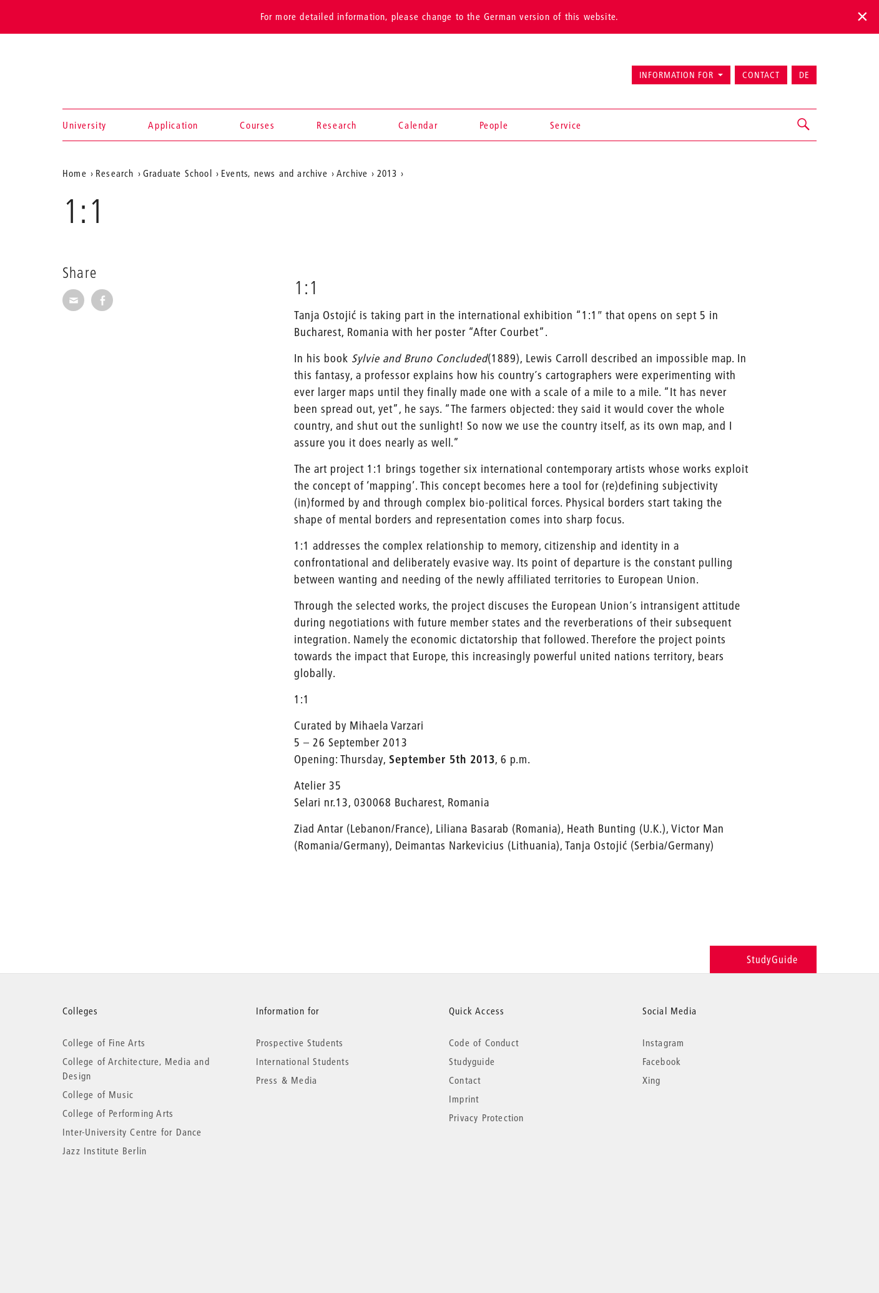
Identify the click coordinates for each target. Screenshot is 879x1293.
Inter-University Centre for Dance (132, 1132)
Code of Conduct (484, 1042)
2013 (387, 173)
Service (566, 125)
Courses (257, 125)
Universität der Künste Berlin (111, 69)
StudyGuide (763, 959)
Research (337, 125)
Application (173, 125)
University (84, 125)
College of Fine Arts (103, 1042)
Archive (352, 173)
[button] (804, 125)
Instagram (663, 1042)
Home (74, 173)
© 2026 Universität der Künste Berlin (127, 1203)
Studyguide (472, 1061)
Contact (761, 75)
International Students (303, 1061)
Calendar (418, 125)
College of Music (98, 1094)
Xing (651, 1080)
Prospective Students (300, 1042)
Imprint (464, 1098)
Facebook (662, 1061)
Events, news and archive (274, 173)
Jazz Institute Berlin (104, 1150)
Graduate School (177, 173)
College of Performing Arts (118, 1113)
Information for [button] (676, 75)
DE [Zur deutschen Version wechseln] (804, 75)
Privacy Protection (486, 1117)
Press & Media (287, 1080)
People (494, 125)
